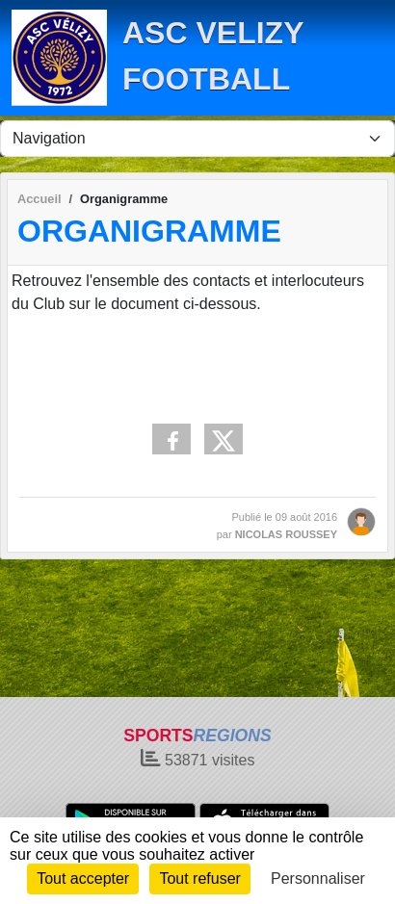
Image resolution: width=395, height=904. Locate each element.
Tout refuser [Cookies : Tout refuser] (199, 878)
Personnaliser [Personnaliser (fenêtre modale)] (318, 878)
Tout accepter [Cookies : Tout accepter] (83, 878)
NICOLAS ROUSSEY (286, 534)
